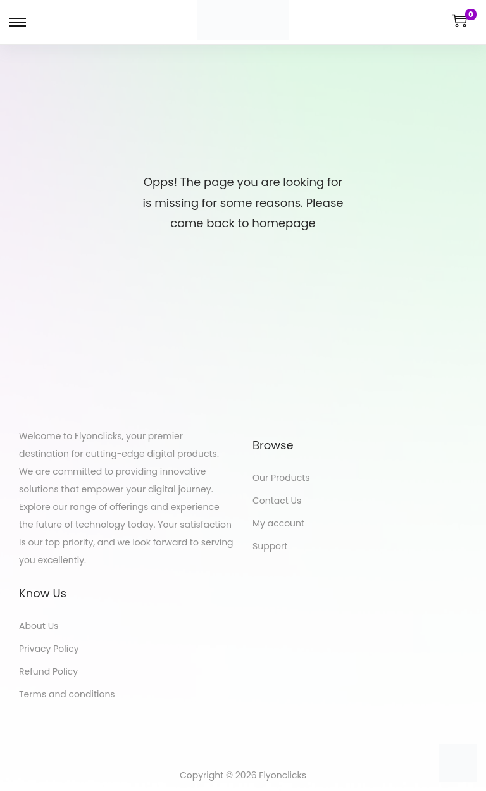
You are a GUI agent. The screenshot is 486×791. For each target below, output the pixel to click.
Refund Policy (48, 671)
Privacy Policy (49, 648)
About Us (38, 626)
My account (278, 523)
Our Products (281, 477)
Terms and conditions (67, 694)
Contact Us (276, 500)
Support (269, 546)
